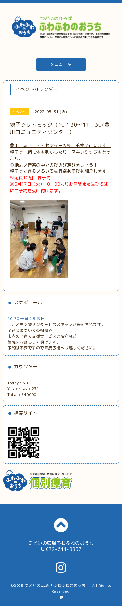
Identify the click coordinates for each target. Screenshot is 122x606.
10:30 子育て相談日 (26, 318)
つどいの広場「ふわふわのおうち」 (57, 585)
